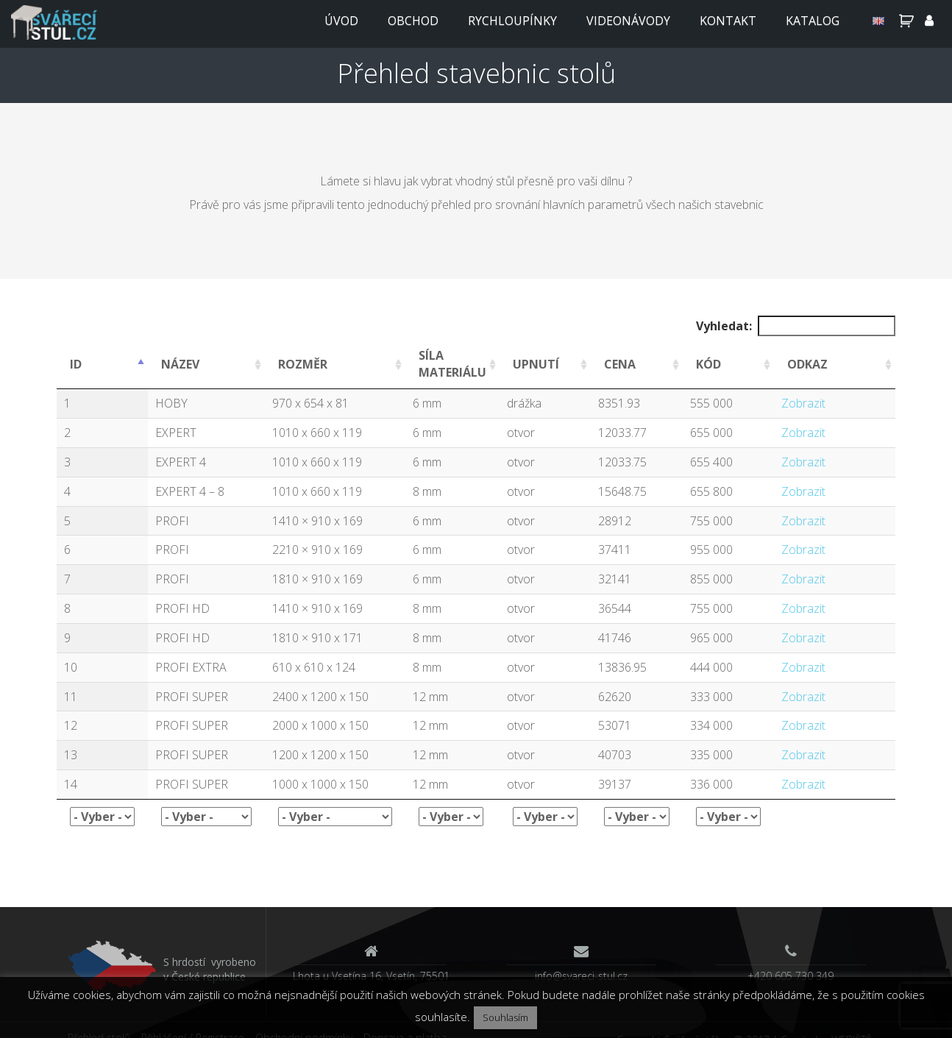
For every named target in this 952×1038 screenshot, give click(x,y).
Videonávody (628, 21)
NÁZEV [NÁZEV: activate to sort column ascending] (180, 364)
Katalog (812, 21)
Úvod (341, 21)
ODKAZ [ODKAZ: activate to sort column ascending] (807, 364)
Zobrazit (803, 403)
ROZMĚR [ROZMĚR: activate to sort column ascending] (302, 364)
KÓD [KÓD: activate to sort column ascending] (708, 364)
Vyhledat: (795, 326)
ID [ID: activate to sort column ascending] (76, 364)
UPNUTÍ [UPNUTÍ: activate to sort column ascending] (536, 364)
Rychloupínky (512, 21)
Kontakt (728, 21)
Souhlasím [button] (505, 1017)
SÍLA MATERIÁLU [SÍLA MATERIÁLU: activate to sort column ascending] (452, 363)
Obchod (413, 21)
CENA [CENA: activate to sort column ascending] (620, 364)
